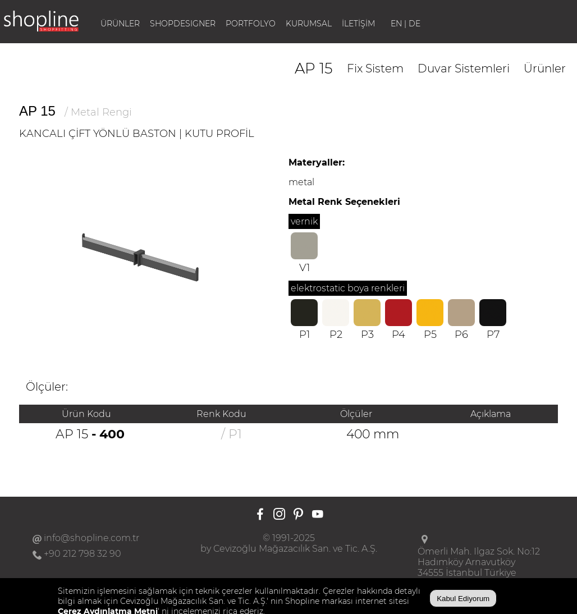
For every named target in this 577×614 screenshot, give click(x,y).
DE (414, 24)
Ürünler (545, 68)
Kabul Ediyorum (463, 598)
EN (396, 24)
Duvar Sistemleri (464, 68)
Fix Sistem (375, 68)
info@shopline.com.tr (91, 538)
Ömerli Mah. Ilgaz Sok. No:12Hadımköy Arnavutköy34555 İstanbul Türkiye (479, 562)
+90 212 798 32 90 (82, 553)
